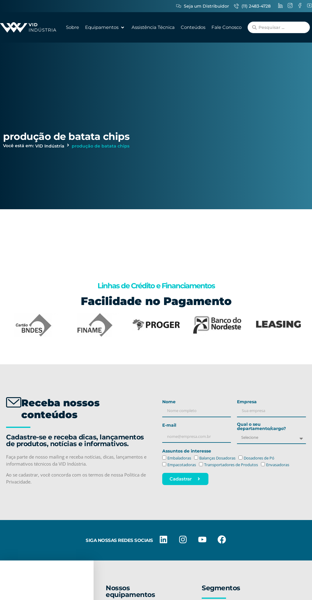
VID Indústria (49, 146)
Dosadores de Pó (259, 458)
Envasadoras (277, 465)
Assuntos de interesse (186, 451)
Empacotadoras (181, 465)
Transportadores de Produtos (231, 465)
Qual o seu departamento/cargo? (261, 426)
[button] (105, 28)
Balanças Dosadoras (217, 458)
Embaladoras (179, 458)
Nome (169, 402)
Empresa (247, 402)
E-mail (169, 425)
